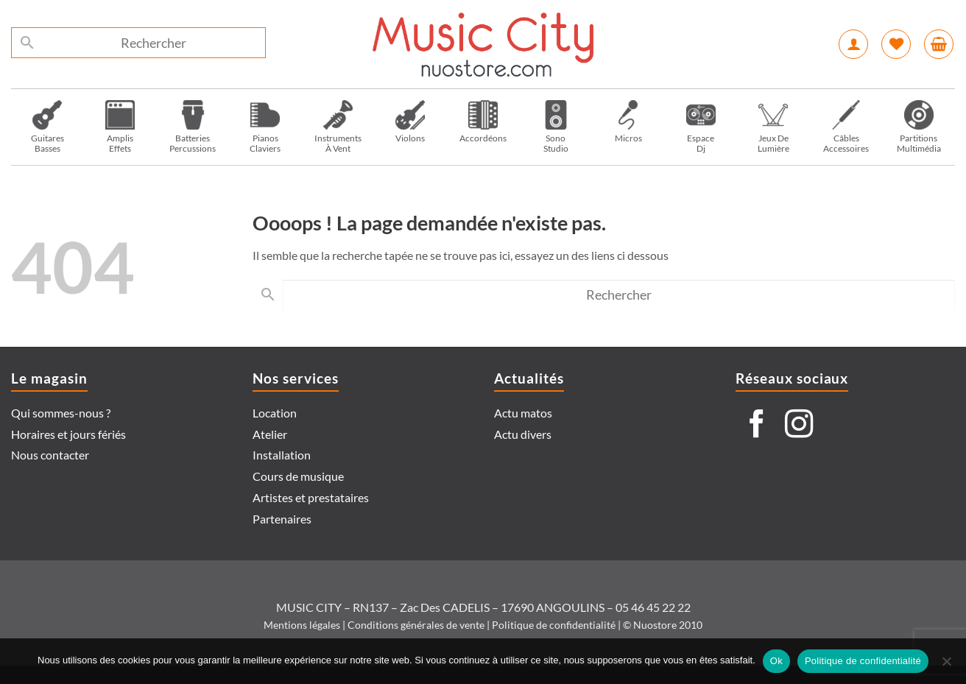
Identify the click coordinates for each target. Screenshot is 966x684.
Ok (776, 660)
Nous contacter (50, 455)
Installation (282, 455)
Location (275, 413)
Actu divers (522, 434)
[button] (853, 44)
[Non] (946, 665)
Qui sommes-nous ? (60, 413)
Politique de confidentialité (554, 624)
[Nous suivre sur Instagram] (799, 426)
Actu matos (523, 413)
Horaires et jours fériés (68, 434)
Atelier (270, 434)
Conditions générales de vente (416, 624)
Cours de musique (298, 476)
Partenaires (282, 519)
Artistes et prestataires (311, 497)
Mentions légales (302, 624)
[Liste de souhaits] (896, 44)
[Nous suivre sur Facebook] (757, 426)
